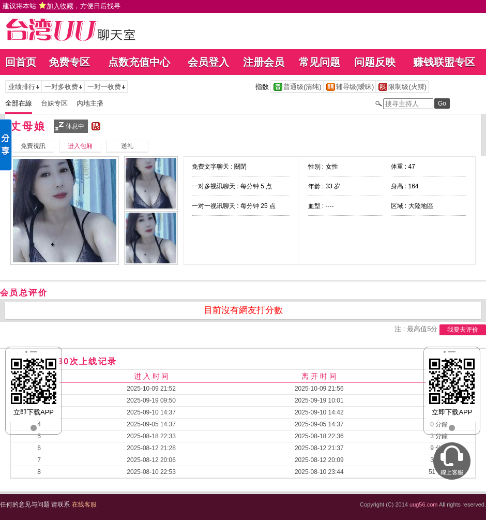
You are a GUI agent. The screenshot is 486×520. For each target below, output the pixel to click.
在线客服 (84, 504)
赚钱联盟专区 (444, 62)
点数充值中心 (139, 62)
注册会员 (263, 62)
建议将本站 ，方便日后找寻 (61, 6)
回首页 (20, 62)
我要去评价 (462, 329)
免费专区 (69, 62)
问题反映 (375, 62)
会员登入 (208, 62)
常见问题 (319, 62)
